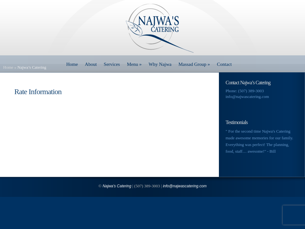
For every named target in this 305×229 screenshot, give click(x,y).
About (91, 64)
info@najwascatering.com (247, 96)
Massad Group (194, 64)
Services (112, 64)
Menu (134, 64)
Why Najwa (160, 64)
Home (72, 64)
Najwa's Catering (117, 186)
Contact (224, 64)
